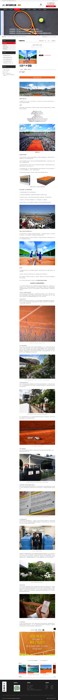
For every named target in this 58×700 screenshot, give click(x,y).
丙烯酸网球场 (9, 36)
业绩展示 (44, 9)
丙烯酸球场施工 (8, 695)
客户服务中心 (27, 695)
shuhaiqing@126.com (8, 73)
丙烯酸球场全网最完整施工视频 (7, 57)
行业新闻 (3, 695)
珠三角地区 (23, 695)
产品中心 (16, 9)
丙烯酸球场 (19, 695)
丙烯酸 (52, 695)
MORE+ (55, 663)
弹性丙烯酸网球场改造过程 (6, 55)
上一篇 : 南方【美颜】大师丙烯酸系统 (32, 660)
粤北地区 (38, 695)
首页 (45, 40)
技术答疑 (22, 9)
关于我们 (11, 9)
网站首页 (5, 9)
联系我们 (34, 9)
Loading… (53, 0)
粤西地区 (35, 695)
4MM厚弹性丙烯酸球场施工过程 (7, 59)
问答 (40, 9)
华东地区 (42, 695)
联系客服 (41, 55)
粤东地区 (31, 695)
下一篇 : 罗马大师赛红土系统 (43, 660)
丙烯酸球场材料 (24, 36)
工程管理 (28, 9)
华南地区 (45, 695)
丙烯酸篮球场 (13, 36)
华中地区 (49, 695)
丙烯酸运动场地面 (18, 36)
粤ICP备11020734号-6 (53, 698)
